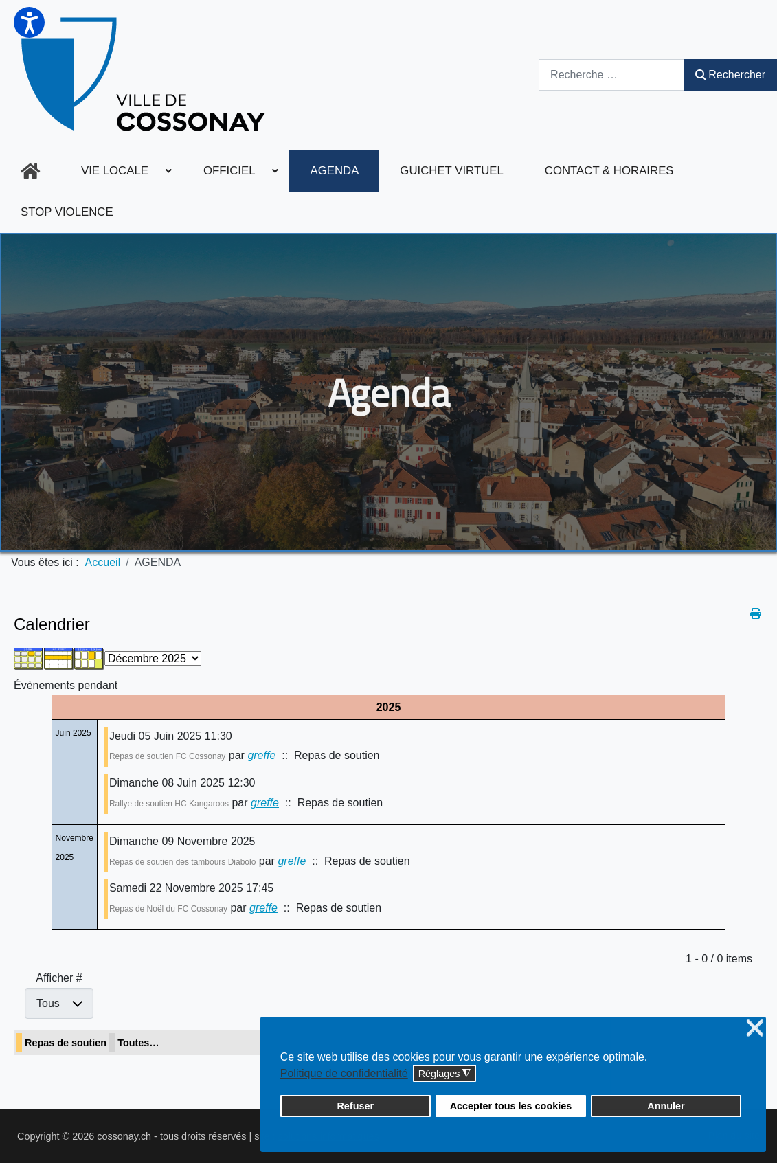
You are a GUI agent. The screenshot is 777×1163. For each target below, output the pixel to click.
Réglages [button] (444, 1074)
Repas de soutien (65, 1042)
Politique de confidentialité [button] (344, 1073)
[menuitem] (30, 171)
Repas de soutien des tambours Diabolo (182, 862)
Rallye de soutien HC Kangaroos (169, 804)
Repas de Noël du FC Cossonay (168, 909)
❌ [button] (755, 1029)
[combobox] (611, 74)
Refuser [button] (355, 1105)
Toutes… (138, 1042)
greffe (261, 755)
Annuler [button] (665, 1105)
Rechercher (730, 74)
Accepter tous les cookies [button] (511, 1105)
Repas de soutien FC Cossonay (167, 756)
